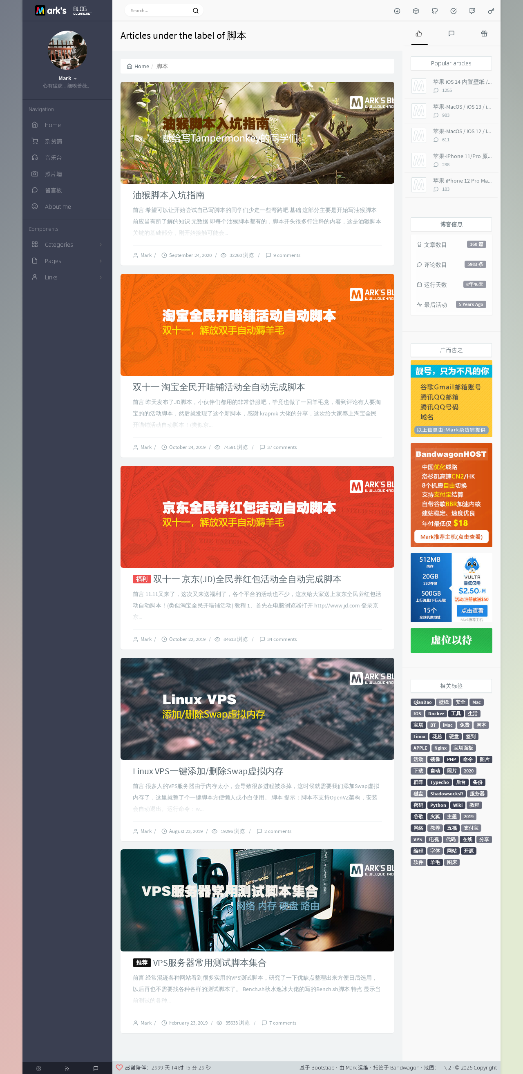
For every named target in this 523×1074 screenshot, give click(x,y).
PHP (451, 759)
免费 (464, 725)
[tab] (418, 32)
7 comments (282, 1022)
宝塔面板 (463, 748)
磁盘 (418, 793)
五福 (452, 828)
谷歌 (418, 816)
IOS (417, 713)
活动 (418, 759)
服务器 (477, 793)
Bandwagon (405, 1067)
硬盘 (454, 736)
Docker (436, 713)
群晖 (418, 782)
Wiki (458, 805)
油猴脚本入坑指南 (169, 195)
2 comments (277, 831)
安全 (460, 702)
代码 (451, 839)
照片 (452, 771)
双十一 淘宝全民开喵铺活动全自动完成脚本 (219, 387)
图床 (452, 862)
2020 (469, 771)
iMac (448, 725)
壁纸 (444, 702)
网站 (452, 851)
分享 (484, 839)
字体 (435, 851)
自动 (435, 771)
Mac (476, 702)
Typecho (439, 782)
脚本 (481, 725)
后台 (461, 782)
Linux (419, 736)
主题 (452, 816)
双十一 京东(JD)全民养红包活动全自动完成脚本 (247, 579)
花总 (437, 736)
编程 (418, 851)
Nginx (440, 748)
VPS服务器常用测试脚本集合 (210, 962)
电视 (434, 839)
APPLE (420, 748)
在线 (467, 839)
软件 (418, 862)
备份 (478, 782)
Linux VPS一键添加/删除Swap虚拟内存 (208, 771)
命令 (468, 759)
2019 (469, 816)
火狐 (435, 816)
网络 (418, 828)
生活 (473, 713)
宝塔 (418, 725)
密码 (418, 805)
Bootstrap (323, 1067)
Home (138, 66)
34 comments (282, 639)
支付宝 (471, 828)
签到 (471, 736)
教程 (474, 805)
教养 (435, 828)
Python (438, 805)
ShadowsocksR (446, 793)
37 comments (282, 447)
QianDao (422, 702)
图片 (484, 759)
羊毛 (435, 862)
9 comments (286, 255)
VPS (417, 839)
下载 (418, 771)
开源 (469, 851)
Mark (147, 255)
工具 (456, 713)
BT (433, 725)
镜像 (435, 759)
